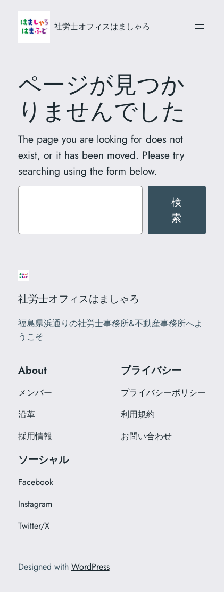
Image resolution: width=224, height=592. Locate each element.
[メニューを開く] (199, 26)
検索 (176, 209)
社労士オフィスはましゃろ (102, 26)
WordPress (90, 567)
